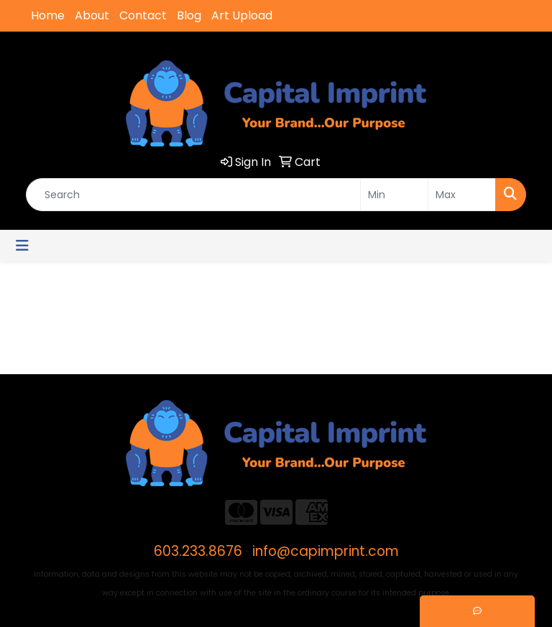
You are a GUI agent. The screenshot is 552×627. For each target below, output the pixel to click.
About (92, 15)
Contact (143, 15)
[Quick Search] (193, 194)
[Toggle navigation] (22, 246)
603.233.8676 (198, 551)
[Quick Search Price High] (462, 194)
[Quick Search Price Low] (394, 194)
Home (48, 15)
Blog (189, 15)
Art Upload (241, 15)
